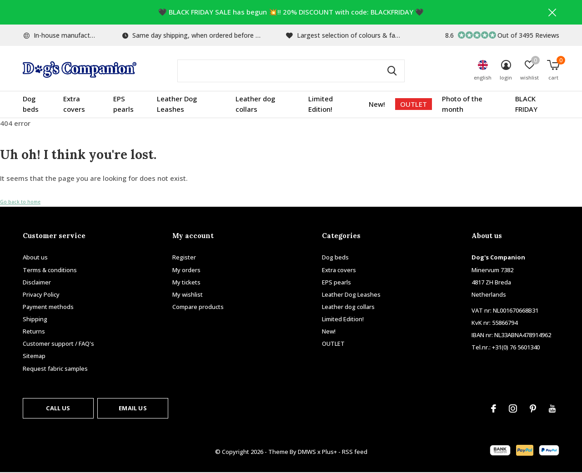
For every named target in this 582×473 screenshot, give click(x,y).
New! (377, 104)
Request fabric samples (55, 368)
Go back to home (20, 202)
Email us (132, 408)
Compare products (198, 307)
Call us (58, 408)
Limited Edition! (320, 104)
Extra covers (74, 104)
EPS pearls (123, 104)
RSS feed (354, 452)
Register (184, 258)
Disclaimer (37, 282)
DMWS (307, 452)
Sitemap (34, 356)
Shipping (35, 319)
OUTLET (413, 104)
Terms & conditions (50, 270)
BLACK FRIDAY (526, 104)
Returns (34, 332)
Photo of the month (462, 104)
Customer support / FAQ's (58, 344)
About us (35, 258)
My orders (186, 270)
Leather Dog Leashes (177, 104)
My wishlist (187, 295)
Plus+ (329, 452)
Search (392, 71)
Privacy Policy (41, 295)
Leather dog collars (255, 104)
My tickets (186, 282)
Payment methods (48, 307)
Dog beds (31, 104)
